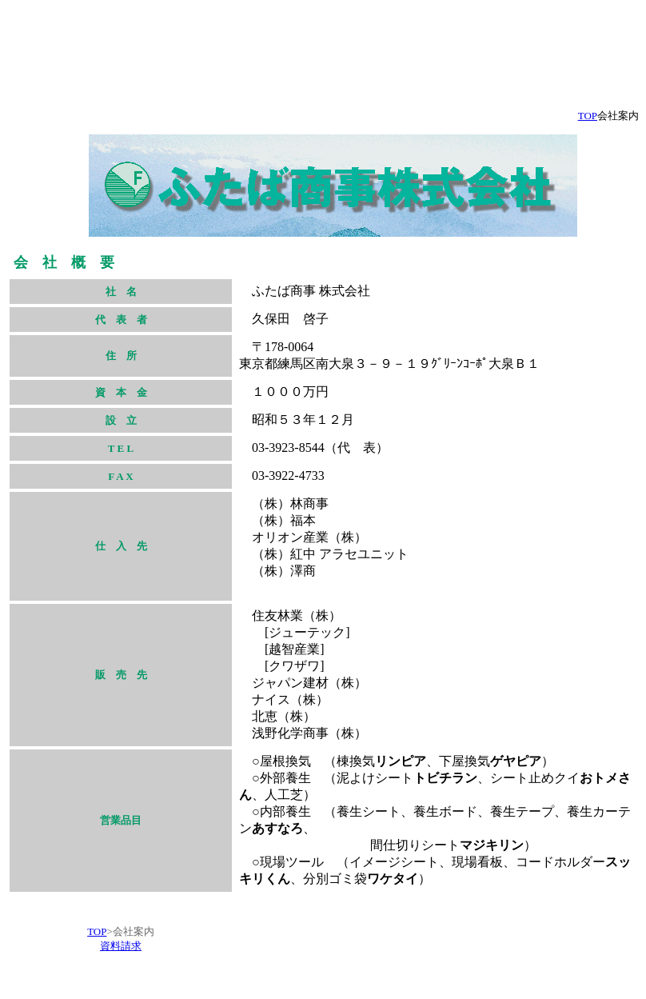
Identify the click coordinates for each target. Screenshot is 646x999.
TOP (96, 931)
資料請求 (121, 946)
